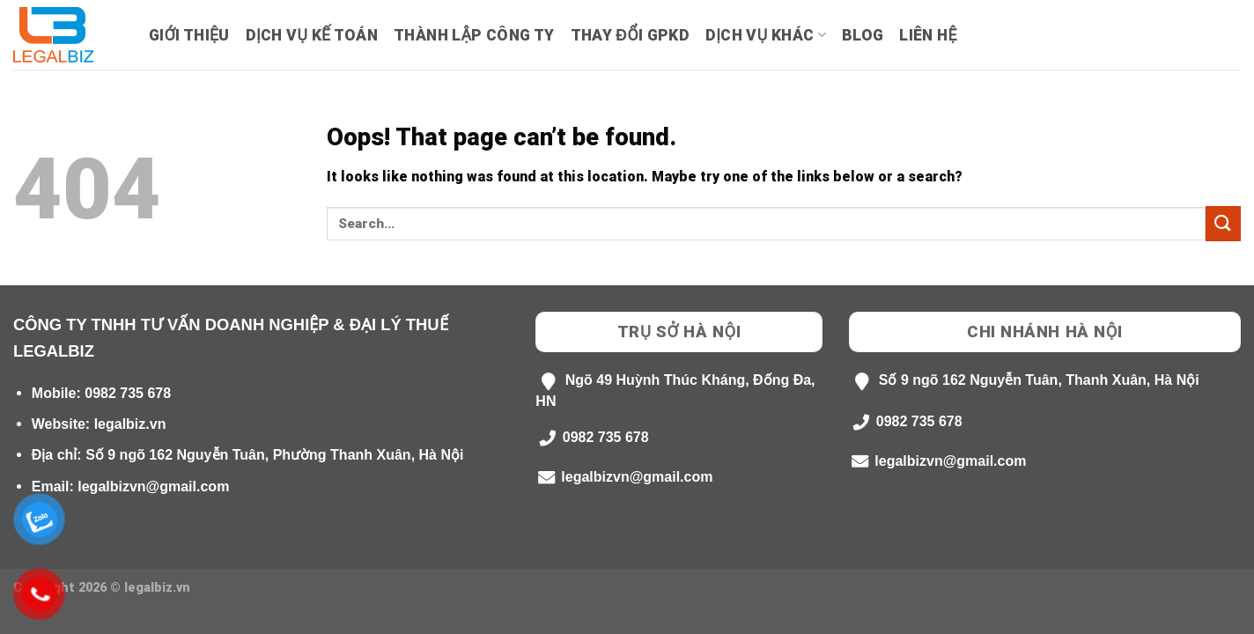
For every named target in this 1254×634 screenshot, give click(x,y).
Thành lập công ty (474, 35)
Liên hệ (927, 35)
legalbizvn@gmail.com (153, 486)
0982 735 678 (128, 393)
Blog (862, 35)
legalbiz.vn (130, 424)
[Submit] (1223, 223)
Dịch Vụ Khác (765, 35)
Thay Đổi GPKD (630, 35)
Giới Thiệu (189, 35)
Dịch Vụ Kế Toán (312, 35)
